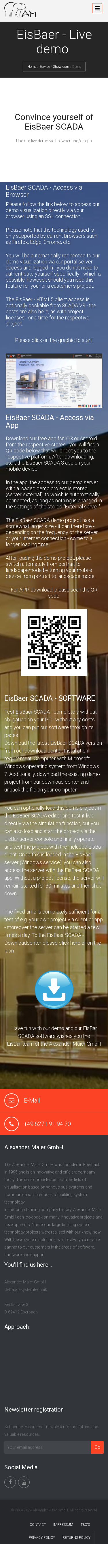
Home (31, 67)
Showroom (61, 67)
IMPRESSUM (63, 1525)
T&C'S (85, 1525)
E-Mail (32, 1100)
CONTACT (38, 1525)
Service (44, 67)
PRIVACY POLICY (42, 1538)
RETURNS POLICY (76, 1538)
